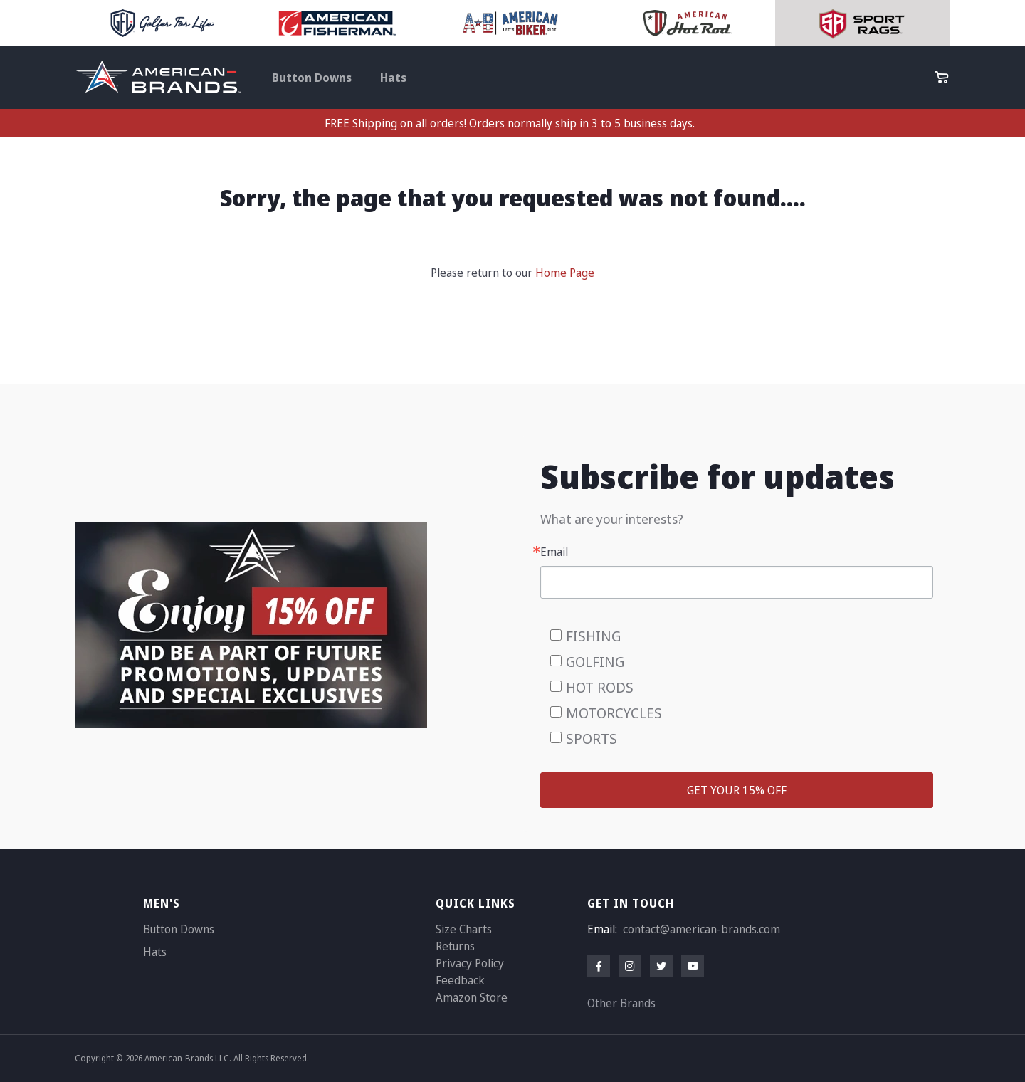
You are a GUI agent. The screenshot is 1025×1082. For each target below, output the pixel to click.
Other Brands (621, 1003)
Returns (455, 946)
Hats (393, 77)
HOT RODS (600, 687)
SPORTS (591, 738)
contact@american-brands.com (701, 929)
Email (554, 551)
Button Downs (312, 77)
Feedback (460, 980)
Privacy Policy (470, 963)
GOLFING (595, 661)
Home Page (564, 272)
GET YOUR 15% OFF (737, 790)
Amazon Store (472, 997)
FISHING (593, 636)
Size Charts (464, 929)
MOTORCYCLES (614, 713)
